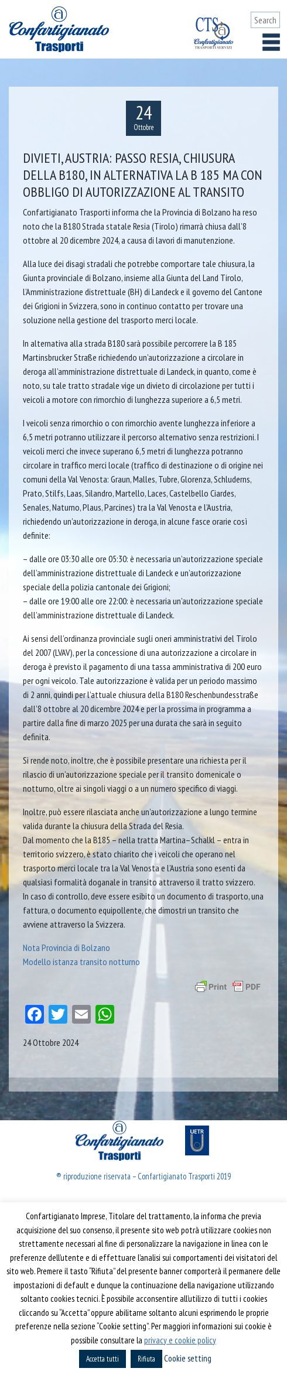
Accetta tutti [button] (102, 1359)
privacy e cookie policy (180, 1340)
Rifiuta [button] (146, 1359)
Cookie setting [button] (187, 1358)
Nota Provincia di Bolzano (66, 947)
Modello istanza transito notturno (81, 961)
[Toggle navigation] (271, 42)
